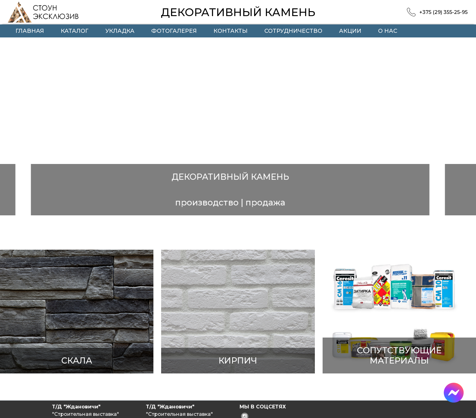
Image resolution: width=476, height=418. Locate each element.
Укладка (119, 31)
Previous (20, 136)
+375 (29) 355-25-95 (443, 12)
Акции (350, 31)
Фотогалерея (174, 31)
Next (465, 136)
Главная (29, 31)
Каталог (75, 31)
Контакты (231, 31)
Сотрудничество (293, 31)
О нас (387, 31)
